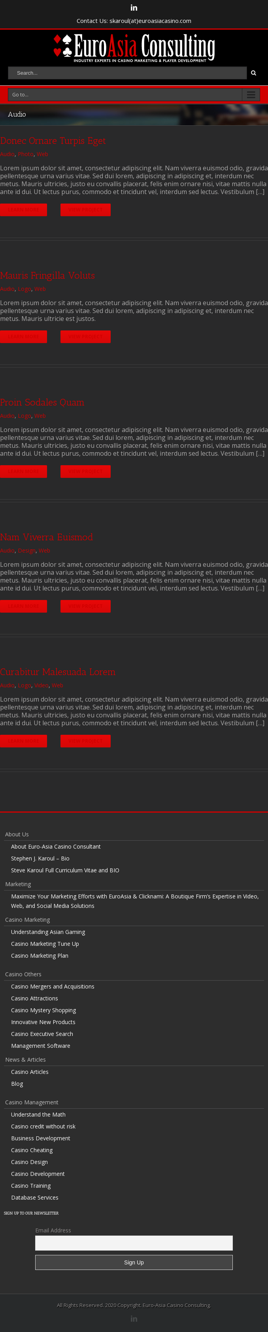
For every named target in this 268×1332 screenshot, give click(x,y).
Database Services (35, 1197)
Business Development (40, 1138)
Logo (24, 288)
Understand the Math (38, 1114)
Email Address (53, 1230)
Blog (17, 1083)
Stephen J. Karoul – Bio (40, 858)
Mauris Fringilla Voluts (47, 275)
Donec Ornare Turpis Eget (53, 140)
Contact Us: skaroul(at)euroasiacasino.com (134, 21)
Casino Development (38, 1173)
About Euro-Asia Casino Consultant (56, 846)
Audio (7, 154)
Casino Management (32, 1102)
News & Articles (25, 1059)
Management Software (40, 1045)
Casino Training (31, 1185)
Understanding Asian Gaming (48, 932)
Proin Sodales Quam (42, 402)
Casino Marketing (27, 919)
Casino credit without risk (43, 1126)
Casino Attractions (34, 998)
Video (41, 685)
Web (42, 154)
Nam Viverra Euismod (46, 537)
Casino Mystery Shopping (43, 1010)
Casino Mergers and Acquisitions (52, 986)
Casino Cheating (32, 1150)
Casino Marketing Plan (39, 955)
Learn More (23, 209)
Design (27, 550)
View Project (85, 209)
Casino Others (23, 974)
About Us (17, 834)
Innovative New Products (43, 1022)
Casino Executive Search (42, 1034)
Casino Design (29, 1162)
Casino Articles (30, 1071)
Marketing (18, 884)
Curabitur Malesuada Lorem (58, 671)
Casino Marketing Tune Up (45, 943)
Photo (26, 154)
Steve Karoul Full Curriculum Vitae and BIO (65, 870)
